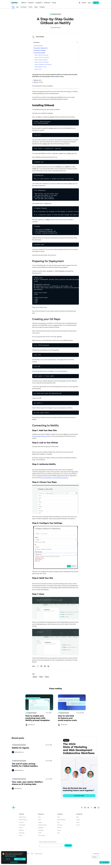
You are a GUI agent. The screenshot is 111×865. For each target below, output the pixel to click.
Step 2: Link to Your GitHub (42, 57)
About (58, 817)
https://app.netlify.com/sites (42, 436)
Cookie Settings (38, 853)
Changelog (42, 7)
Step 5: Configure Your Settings (43, 64)
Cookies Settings (14, 862)
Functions (21, 822)
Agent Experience (61, 819)
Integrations (41, 830)
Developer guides (42, 825)
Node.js (52, 109)
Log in (89, 2)
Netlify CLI (21, 830)
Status (39, 819)
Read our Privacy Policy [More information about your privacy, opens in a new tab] (10, 856)
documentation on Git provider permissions (55, 477)
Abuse (32, 853)
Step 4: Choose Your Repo (41, 62)
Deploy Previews (23, 819)
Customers (59, 825)
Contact (84, 2)
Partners (59, 827)
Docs (39, 817)
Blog (13, 7)
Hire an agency (41, 835)
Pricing (54, 2)
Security (21, 827)
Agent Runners (22, 817)
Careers (59, 830)
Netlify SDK (21, 832)
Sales (77, 817)
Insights (36, 7)
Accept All (20, 859)
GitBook (69, 91)
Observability (22, 825)
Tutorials (30, 7)
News (17, 7)
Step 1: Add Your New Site (41, 55)
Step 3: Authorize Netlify (41, 59)
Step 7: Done (38, 69)
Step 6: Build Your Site (40, 66)
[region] (55, 211)
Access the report (79, 795)
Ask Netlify (104, 862)
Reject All (8, 859)
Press (58, 832)
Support (40, 822)
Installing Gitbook (38, 45)
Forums (78, 825)
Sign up (96, 2)
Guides (39, 832)
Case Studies (24, 7)
